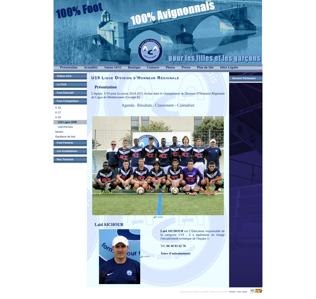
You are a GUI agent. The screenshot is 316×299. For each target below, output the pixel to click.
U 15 (58, 107)
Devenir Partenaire (244, 78)
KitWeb (232, 292)
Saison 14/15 (112, 67)
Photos (170, 67)
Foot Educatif (65, 92)
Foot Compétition (68, 101)
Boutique (134, 67)
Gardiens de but (65, 136)
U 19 (58, 117)
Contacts (153, 67)
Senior (59, 131)
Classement (164, 105)
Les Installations (67, 151)
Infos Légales (229, 67)
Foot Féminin (65, 142)
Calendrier (185, 105)
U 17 (58, 112)
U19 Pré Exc (65, 127)
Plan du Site (205, 67)
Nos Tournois (65, 159)
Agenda (128, 105)
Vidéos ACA (64, 76)
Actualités (91, 67)
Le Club (61, 84)
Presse (186, 67)
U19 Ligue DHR (67, 122)
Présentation (68, 67)
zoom (158, 217)
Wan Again (242, 292)
